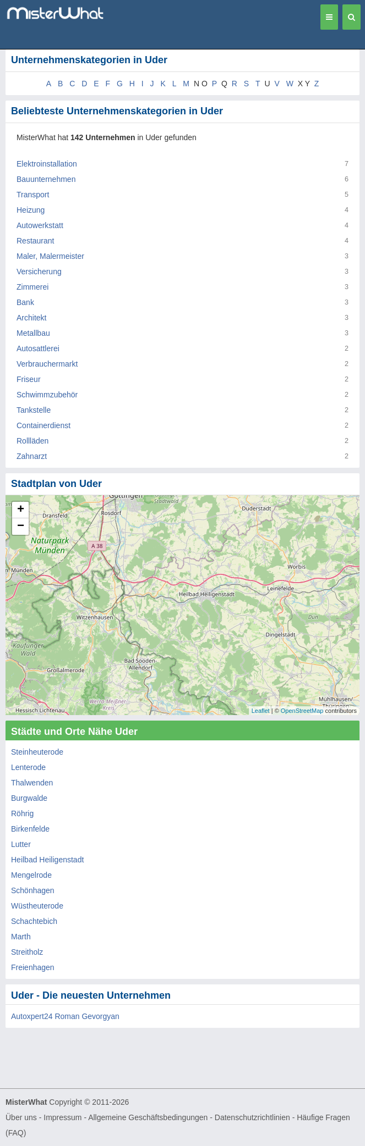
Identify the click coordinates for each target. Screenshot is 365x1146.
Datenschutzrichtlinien (252, 1117)
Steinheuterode (37, 752)
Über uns (21, 1117)
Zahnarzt (32, 456)
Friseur (29, 379)
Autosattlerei (38, 348)
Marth (21, 936)
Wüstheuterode (37, 905)
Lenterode (28, 767)
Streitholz (27, 952)
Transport (33, 194)
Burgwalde (29, 798)
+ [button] (20, 510)
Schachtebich (34, 921)
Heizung (31, 210)
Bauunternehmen (46, 179)
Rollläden (32, 440)
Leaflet (261, 710)
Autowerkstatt (40, 225)
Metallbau (33, 333)
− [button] (20, 526)
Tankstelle (34, 410)
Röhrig (22, 813)
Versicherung (39, 271)
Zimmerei (32, 287)
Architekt (31, 317)
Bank (25, 302)
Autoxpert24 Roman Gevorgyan (65, 1016)
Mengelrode (31, 875)
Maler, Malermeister (50, 256)
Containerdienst (43, 425)
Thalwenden (32, 782)
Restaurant (35, 240)
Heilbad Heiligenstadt (47, 859)
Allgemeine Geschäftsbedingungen (148, 1117)
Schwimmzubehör (47, 394)
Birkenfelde (30, 828)
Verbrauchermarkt (47, 363)
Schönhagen (33, 890)
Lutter (21, 844)
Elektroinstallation (47, 163)
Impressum (62, 1117)
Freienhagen (33, 967)
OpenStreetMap (302, 710)
